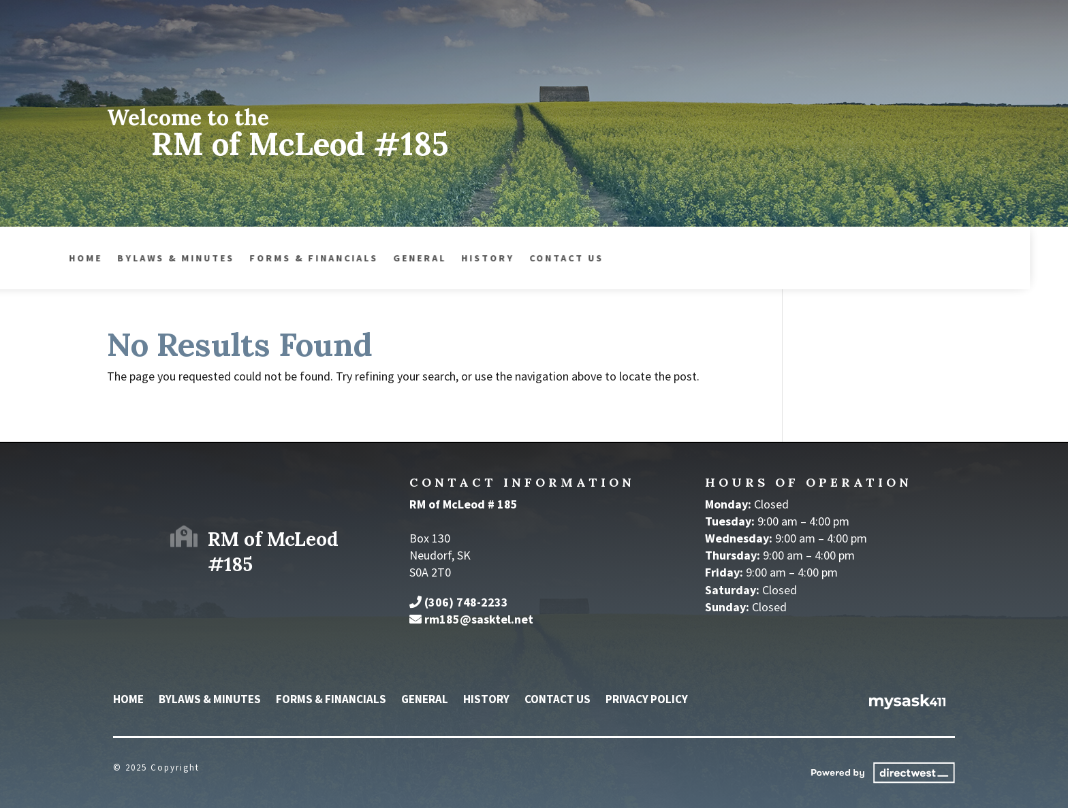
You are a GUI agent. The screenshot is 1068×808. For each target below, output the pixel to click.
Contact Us (426, 258)
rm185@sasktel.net (478, 619)
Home (128, 700)
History (347, 258)
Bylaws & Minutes (210, 700)
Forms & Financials (173, 258)
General (279, 258)
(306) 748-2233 (466, 602)
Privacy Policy (647, 700)
